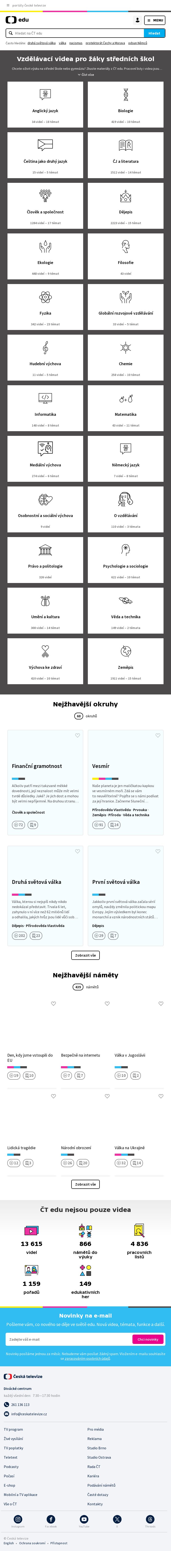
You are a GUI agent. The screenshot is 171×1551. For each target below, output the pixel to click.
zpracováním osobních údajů (87, 1358)
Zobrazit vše (85, 955)
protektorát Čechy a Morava (105, 43)
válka (62, 43)
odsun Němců (137, 43)
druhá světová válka (42, 43)
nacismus (75, 43)
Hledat (154, 33)
